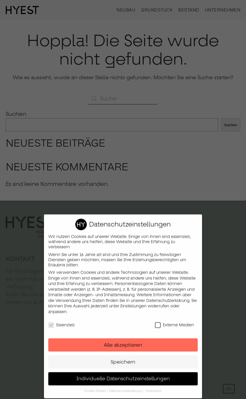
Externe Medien (174, 321)
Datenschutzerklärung (167, 296)
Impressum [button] (154, 387)
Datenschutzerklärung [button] (126, 387)
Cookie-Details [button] (95, 387)
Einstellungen (133, 302)
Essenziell (61, 321)
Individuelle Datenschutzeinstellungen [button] (123, 375)
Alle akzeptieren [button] (123, 341)
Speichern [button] (123, 358)
